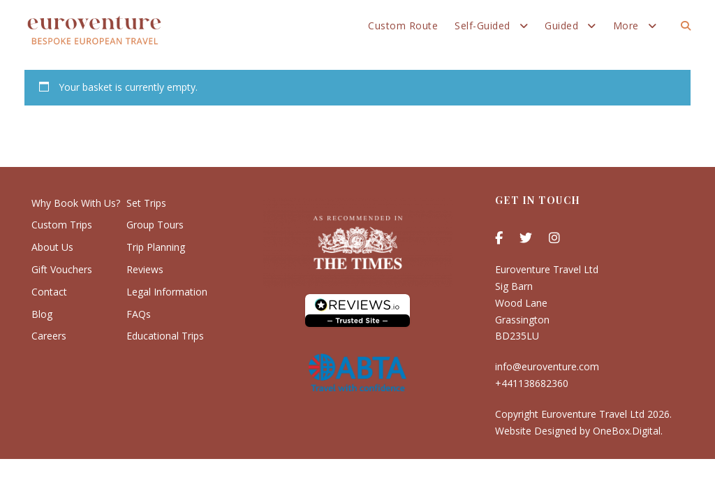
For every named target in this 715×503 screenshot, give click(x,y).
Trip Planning (155, 247)
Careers (48, 335)
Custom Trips (61, 224)
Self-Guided (482, 25)
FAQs (138, 314)
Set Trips (146, 203)
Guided (561, 25)
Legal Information (166, 291)
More (626, 25)
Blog (41, 314)
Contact (49, 291)
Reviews (144, 269)
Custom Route (403, 25)
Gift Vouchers (61, 269)
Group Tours (155, 224)
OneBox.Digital (627, 430)
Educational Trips (165, 335)
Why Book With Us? (75, 203)
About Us (52, 247)
